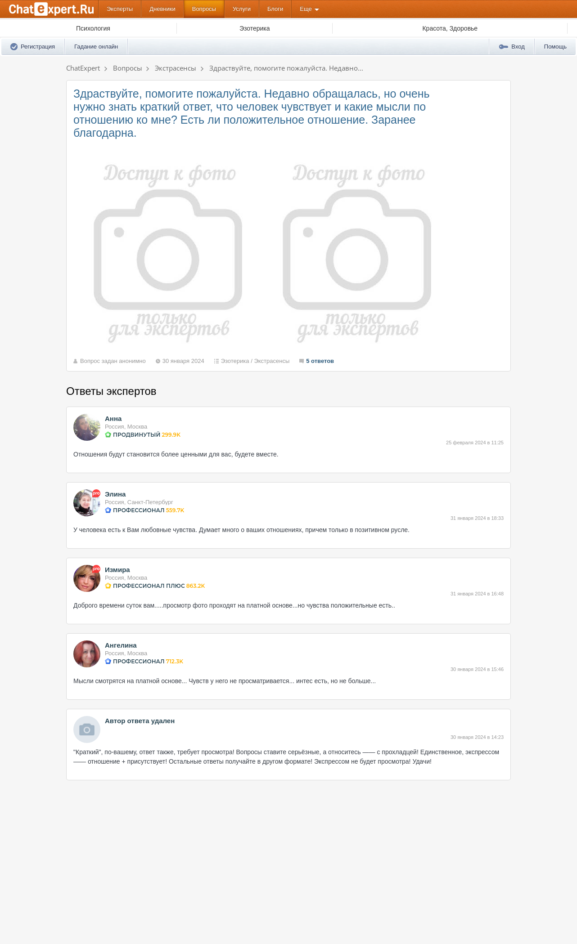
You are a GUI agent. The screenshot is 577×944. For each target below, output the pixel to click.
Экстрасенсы (271, 361)
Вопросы (204, 8)
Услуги (242, 8)
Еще (305, 8)
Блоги (275, 8)
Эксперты (120, 8)
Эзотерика (235, 361)
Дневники (162, 8)
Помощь (555, 46)
